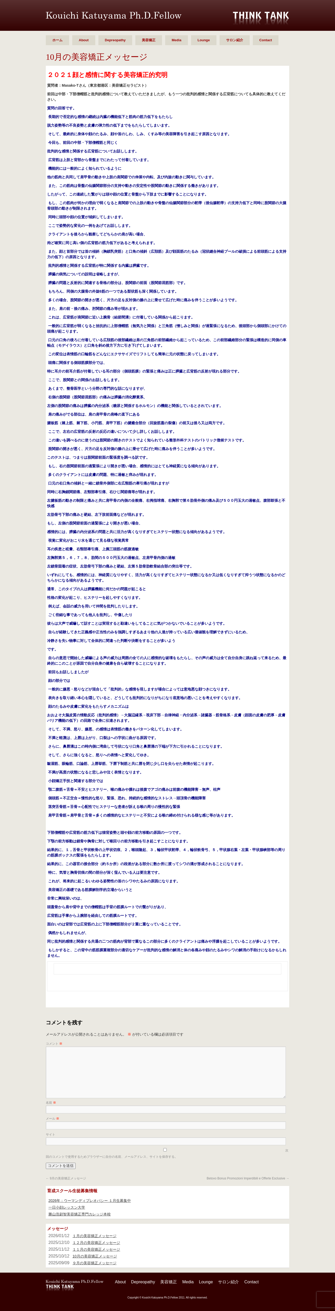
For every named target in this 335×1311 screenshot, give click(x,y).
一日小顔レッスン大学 (66, 1207)
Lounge (204, 40)
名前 (51, 1103)
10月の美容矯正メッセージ (94, 1256)
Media (176, 40)
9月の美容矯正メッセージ (66, 1178)
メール (52, 1118)
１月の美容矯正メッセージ (94, 1236)
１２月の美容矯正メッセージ (96, 1243)
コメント (54, 1044)
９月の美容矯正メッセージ (94, 1263)
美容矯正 (148, 40)
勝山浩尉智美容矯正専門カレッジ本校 (79, 1214)
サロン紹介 (234, 40)
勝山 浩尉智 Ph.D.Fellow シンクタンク (113, 16)
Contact (265, 40)
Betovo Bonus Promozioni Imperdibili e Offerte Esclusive (248, 1178)
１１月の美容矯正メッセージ (96, 1249)
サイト (50, 1134)
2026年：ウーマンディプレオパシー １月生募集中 (89, 1200)
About (84, 40)
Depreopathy (115, 40)
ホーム (57, 40)
